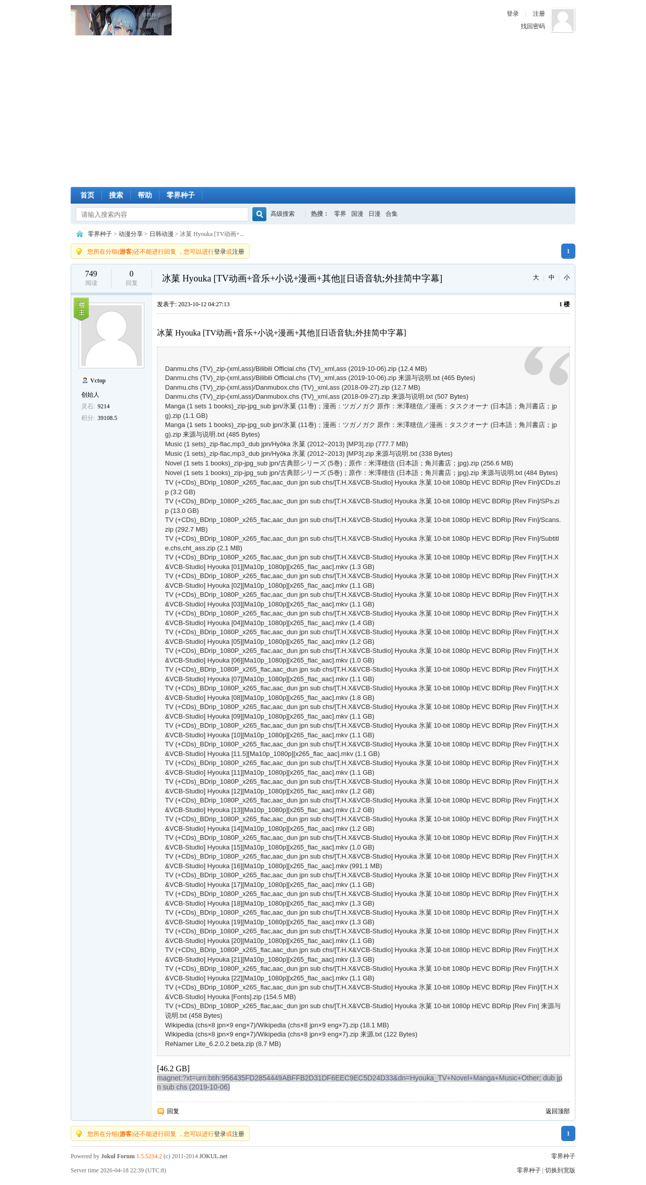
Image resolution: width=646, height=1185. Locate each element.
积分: (88, 417)
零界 (340, 213)
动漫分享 (131, 234)
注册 (539, 13)
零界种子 (121, 20)
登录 (513, 13)
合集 (392, 213)
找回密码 (533, 26)
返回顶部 (558, 1111)
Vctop (98, 380)
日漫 (374, 213)
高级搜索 (283, 213)
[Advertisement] (323, 111)
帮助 (145, 195)
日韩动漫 (161, 234)
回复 (173, 1111)
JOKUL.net (213, 1156)
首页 (87, 195)
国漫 (357, 213)
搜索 (116, 195)
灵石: (88, 406)
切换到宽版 (560, 1170)
